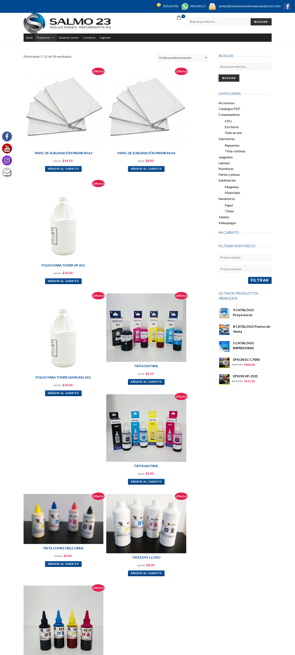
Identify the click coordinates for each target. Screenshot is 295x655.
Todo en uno (233, 133)
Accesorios (226, 103)
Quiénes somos (69, 37)
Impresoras (227, 139)
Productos (43, 37)
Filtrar (260, 280)
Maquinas (232, 187)
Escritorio (232, 127)
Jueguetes (226, 157)
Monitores (226, 169)
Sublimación (227, 180)
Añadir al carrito (52, 147)
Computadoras (229, 114)
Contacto (89, 37)
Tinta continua (235, 151)
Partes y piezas (229, 174)
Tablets (224, 217)
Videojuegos (227, 223)
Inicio (29, 37)
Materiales (232, 193)
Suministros (227, 199)
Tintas (229, 211)
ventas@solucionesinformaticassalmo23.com (55, 531)
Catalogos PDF (229, 109)
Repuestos (232, 145)
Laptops (224, 163)
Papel (229, 205)
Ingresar (105, 37)
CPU (228, 121)
